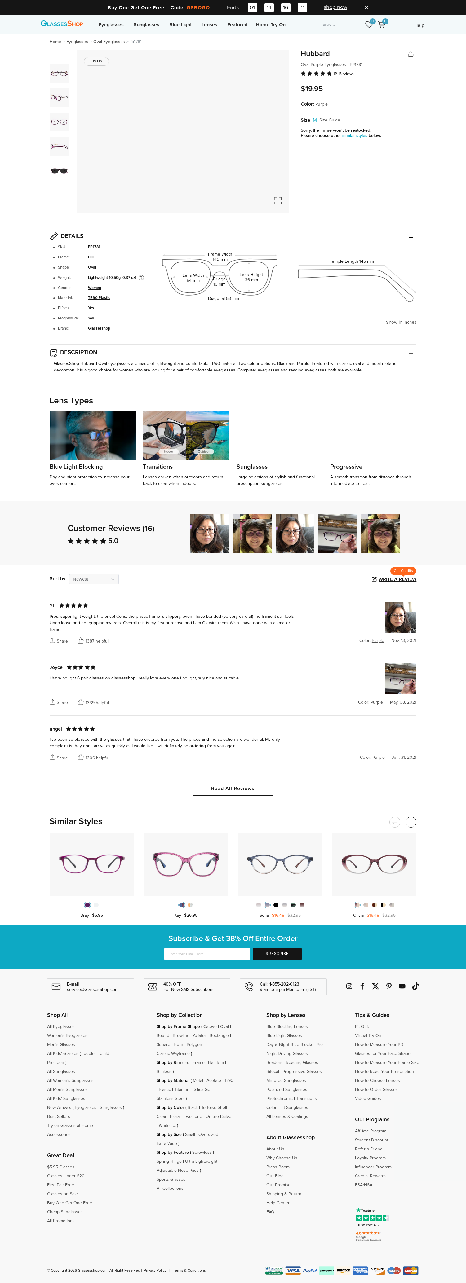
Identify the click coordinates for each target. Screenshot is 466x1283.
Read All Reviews (233, 788)
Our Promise (278, 1185)
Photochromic (279, 1098)
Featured (237, 24)
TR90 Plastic (99, 298)
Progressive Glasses (302, 1072)
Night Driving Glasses (287, 1054)
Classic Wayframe (173, 1054)
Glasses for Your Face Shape (383, 1054)
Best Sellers (58, 1116)
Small (190, 1134)
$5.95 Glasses (60, 1167)
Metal (198, 1081)
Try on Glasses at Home (70, 1125)
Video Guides (368, 1098)
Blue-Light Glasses (284, 1036)
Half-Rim (216, 1063)
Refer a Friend (369, 1149)
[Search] (338, 24)
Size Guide (329, 120)
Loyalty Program (370, 1158)
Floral (175, 1116)
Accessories (59, 1134)
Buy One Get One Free (69, 1203)
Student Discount (371, 1140)
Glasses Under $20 (66, 1176)
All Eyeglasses (61, 1027)
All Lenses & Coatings (287, 1116)
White (164, 1125)
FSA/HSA (363, 1185)
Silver (227, 1116)
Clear (161, 1116)
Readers (274, 1063)
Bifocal (64, 308)
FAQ (270, 1212)
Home (55, 42)
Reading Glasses (302, 1063)
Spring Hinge (169, 1161)
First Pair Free (60, 1185)
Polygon (194, 1045)
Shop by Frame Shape (178, 1027)
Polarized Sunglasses (286, 1089)
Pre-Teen (55, 1063)
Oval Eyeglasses (109, 42)
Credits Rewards (371, 1176)
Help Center (278, 1203)
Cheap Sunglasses (65, 1212)
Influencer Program (373, 1167)
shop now (335, 7)
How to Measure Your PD (379, 1045)
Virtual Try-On (368, 1036)
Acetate (213, 1081)
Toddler (89, 1054)
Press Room (278, 1167)
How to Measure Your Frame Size (387, 1063)
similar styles (355, 136)
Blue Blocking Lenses (287, 1027)
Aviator (199, 1036)
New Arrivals (59, 1107)
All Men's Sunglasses (67, 1089)
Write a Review (397, 579)
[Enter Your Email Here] (207, 954)
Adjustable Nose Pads (178, 1170)
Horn (178, 1045)
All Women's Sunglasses (70, 1081)
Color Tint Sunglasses (287, 1107)
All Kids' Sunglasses (66, 1098)
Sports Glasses (171, 1179)
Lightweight (98, 278)
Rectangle (219, 1036)
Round (163, 1036)
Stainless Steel (170, 1098)
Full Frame (194, 1063)
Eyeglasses (111, 24)
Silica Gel (202, 1089)
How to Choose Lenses (377, 1081)
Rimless (164, 1072)
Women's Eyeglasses (67, 1036)
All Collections (170, 1188)
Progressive (68, 318)
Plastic (165, 1089)
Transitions (306, 1098)
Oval (92, 268)
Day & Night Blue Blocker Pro (294, 1045)
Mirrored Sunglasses (286, 1081)
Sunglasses (146, 24)
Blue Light (180, 24)
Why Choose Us (281, 1158)
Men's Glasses (61, 1045)
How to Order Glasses (376, 1089)
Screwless (202, 1152)
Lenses (209, 24)
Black (193, 1107)
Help (419, 25)
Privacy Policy (155, 1270)
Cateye (210, 1027)
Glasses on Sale (62, 1194)
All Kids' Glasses (62, 1054)
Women (94, 288)
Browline (181, 1036)
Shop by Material (173, 1081)
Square (163, 1045)
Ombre (212, 1116)
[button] (412, 533)
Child (105, 1054)
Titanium (182, 1089)
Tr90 (228, 1081)
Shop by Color (170, 1107)
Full (91, 257)
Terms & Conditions (189, 1270)
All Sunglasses (61, 1072)
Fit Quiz (362, 1027)
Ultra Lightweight (201, 1161)
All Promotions (61, 1221)
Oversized (208, 1134)
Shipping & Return (283, 1194)
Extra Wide (167, 1143)
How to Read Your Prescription (384, 1072)
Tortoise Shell (214, 1107)
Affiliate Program (370, 1131)
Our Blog (275, 1176)
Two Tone (193, 1116)
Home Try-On (271, 24)
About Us (275, 1149)
